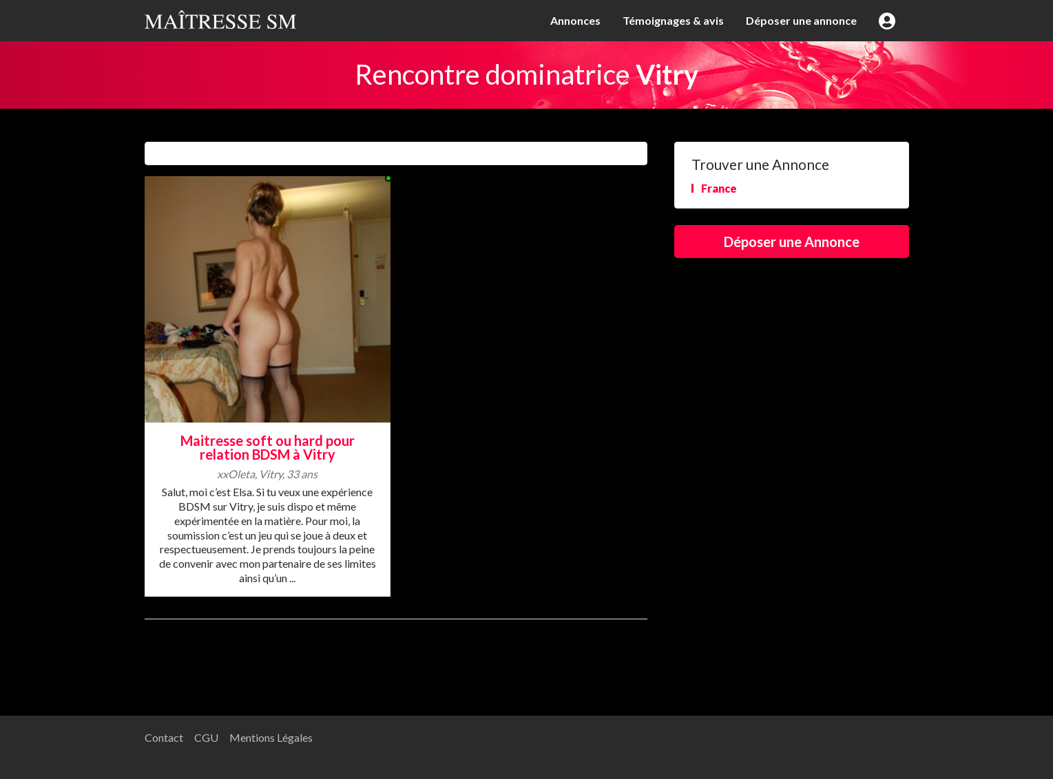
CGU (206, 737)
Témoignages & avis (673, 20)
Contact (164, 737)
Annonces (575, 20)
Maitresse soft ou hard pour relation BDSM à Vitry (267, 447)
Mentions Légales (271, 737)
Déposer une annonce (801, 20)
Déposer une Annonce (791, 241)
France (719, 188)
